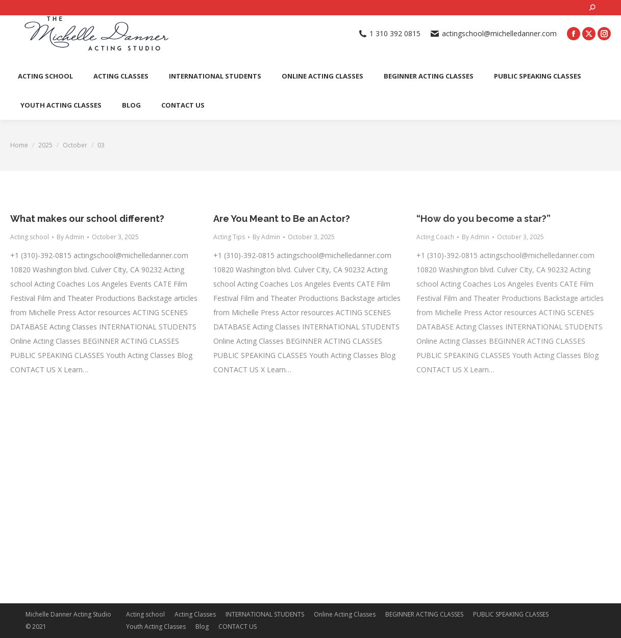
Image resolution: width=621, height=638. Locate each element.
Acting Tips (229, 237)
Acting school (29, 237)
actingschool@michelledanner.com (494, 33)
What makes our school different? (87, 218)
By (70, 237)
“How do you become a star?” (483, 218)
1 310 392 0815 (390, 33)
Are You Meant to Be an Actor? (281, 218)
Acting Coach (435, 237)
